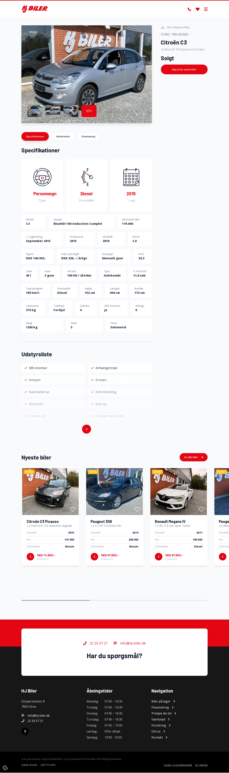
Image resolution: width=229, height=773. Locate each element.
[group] (86, 74)
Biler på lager (180, 34)
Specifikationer (35, 136)
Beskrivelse (63, 136)
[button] (137, 114)
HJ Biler (165, 34)
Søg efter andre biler (184, 69)
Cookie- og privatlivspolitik (178, 765)
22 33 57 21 (95, 643)
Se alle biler (193, 457)
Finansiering (88, 136)
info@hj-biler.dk (130, 643)
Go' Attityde (201, 765)
